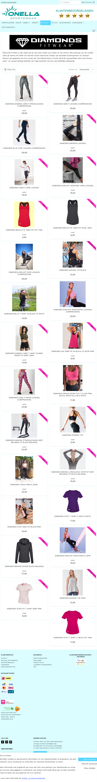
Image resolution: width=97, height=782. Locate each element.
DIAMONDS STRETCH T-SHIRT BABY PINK (24, 609)
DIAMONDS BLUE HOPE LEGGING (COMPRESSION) (24, 148)
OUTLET (55, 23)
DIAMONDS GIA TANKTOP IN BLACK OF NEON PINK (72, 351)
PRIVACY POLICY (38, 662)
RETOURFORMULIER (7, 662)
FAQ (34, 667)
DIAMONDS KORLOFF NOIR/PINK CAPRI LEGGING (72, 186)
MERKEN (45, 23)
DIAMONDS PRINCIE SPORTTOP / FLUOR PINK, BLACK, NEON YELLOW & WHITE (72, 394)
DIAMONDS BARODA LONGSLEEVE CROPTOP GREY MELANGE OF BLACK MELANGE (72, 473)
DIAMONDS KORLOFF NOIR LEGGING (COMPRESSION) (24, 273)
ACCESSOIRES (65, 23)
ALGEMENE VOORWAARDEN (42, 664)
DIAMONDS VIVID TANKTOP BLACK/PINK (24, 527)
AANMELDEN (40, 753)
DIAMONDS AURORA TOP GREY (73, 598)
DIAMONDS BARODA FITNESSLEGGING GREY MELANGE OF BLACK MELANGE (24, 441)
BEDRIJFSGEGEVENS (40, 658)
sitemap (43, 778)
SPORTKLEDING (8, 23)
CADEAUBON (78, 23)
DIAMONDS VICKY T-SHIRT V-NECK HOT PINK (73, 638)
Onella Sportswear (8, 2)
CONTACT (4, 658)
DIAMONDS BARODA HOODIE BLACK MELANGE (24, 566)
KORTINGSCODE (9, 27)
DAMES (26, 23)
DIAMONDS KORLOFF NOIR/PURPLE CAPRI (72, 556)
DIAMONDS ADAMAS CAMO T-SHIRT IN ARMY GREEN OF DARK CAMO (24, 354)
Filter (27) (9, 69)
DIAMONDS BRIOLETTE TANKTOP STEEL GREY (72, 228)
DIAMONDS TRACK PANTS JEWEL (24, 485)
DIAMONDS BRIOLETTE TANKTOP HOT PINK (24, 230)
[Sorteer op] (86, 69)
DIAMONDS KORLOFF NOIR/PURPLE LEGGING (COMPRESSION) (73, 311)
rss (47, 778)
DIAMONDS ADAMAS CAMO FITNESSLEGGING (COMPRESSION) (24, 105)
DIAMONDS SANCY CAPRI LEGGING (24, 188)
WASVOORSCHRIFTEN (8, 667)
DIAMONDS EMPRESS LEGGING (73, 143)
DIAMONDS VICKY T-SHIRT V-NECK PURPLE (72, 516)
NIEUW (18, 23)
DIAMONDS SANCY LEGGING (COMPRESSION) (73, 104)
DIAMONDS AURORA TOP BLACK (72, 270)
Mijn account (88, 2)
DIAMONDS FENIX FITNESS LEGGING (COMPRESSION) (24, 399)
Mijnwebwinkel (71, 778)
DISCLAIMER (37, 660)
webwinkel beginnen (54, 778)
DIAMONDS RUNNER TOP (72, 435)
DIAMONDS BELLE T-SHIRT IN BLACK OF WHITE (24, 314)
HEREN (36, 23)
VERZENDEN (5, 664)
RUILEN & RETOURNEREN (9, 660)
